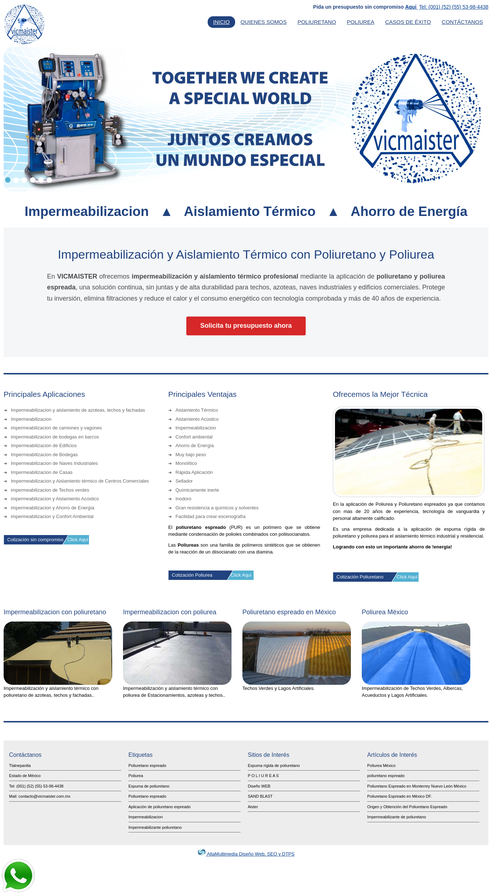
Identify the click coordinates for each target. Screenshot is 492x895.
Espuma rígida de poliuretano (274, 765)
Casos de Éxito (408, 22)
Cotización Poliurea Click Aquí (211, 575)
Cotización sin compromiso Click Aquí (47, 539)
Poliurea (360, 22)
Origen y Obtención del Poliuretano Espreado (407, 807)
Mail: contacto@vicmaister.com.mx (40, 796)
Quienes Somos (264, 22)
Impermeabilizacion (145, 817)
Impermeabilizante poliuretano (155, 827)
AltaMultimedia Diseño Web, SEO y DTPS (246, 854)
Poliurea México (381, 765)
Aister (253, 807)
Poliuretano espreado (147, 765)
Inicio (221, 22)
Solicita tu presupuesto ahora (246, 325)
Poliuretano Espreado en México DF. (399, 796)
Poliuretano (316, 22)
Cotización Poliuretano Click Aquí (376, 577)
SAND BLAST (260, 796)
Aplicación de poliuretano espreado (159, 807)
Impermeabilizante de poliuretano (396, 817)
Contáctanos (462, 22)
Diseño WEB (259, 786)
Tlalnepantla (20, 765)
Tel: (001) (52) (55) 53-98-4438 (453, 7)
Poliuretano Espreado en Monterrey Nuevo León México (416, 786)
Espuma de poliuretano (148, 786)
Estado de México (25, 775)
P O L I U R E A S (263, 775)
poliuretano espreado (385, 775)
